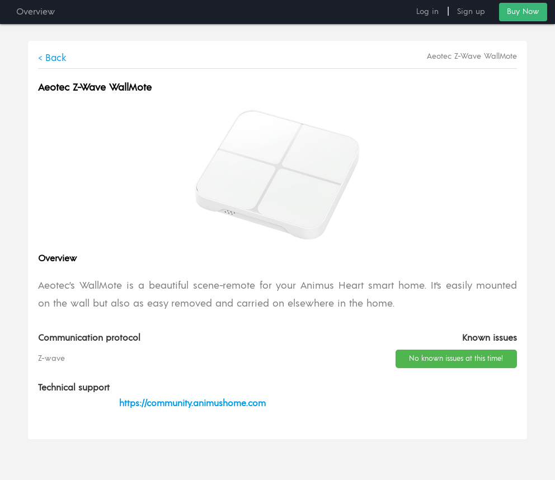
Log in (427, 12)
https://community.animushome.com (192, 403)
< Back (52, 58)
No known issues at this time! (456, 359)
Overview (35, 11)
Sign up (471, 12)
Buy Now (523, 12)
